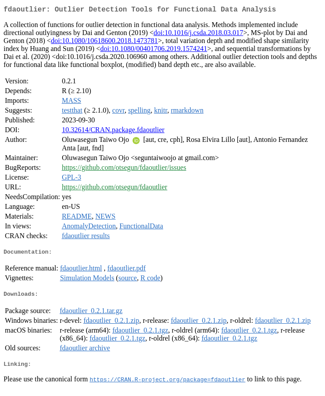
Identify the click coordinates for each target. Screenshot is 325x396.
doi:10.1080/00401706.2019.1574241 (153, 50)
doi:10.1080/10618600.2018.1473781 (104, 42)
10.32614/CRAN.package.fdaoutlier (113, 131)
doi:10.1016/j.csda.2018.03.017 (198, 34)
